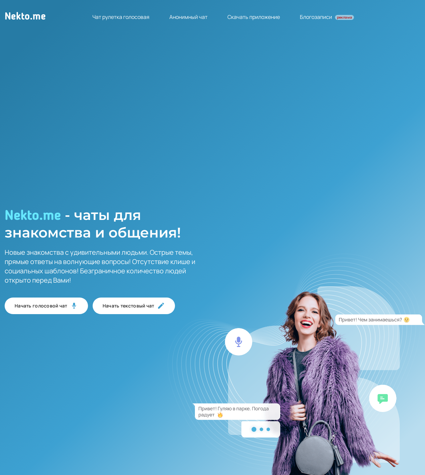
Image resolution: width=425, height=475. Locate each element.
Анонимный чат (188, 17)
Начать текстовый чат (134, 306)
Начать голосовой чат (46, 306)
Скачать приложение (253, 17)
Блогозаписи (327, 17)
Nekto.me (25, 17)
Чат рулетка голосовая (120, 17)
